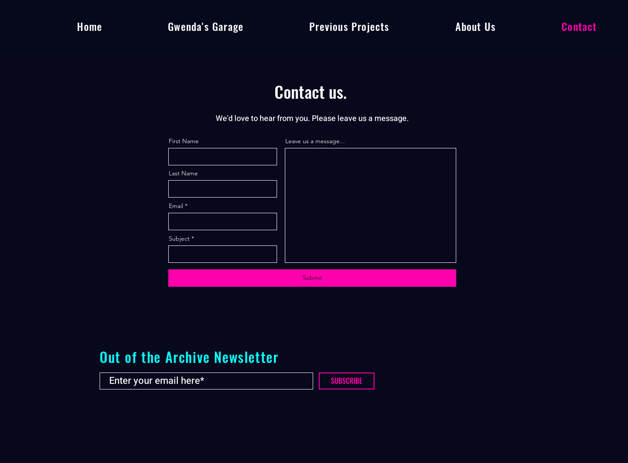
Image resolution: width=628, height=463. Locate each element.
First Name (184, 141)
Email (176, 206)
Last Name (183, 173)
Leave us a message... (315, 141)
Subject (179, 238)
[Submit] (312, 278)
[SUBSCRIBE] (346, 380)
